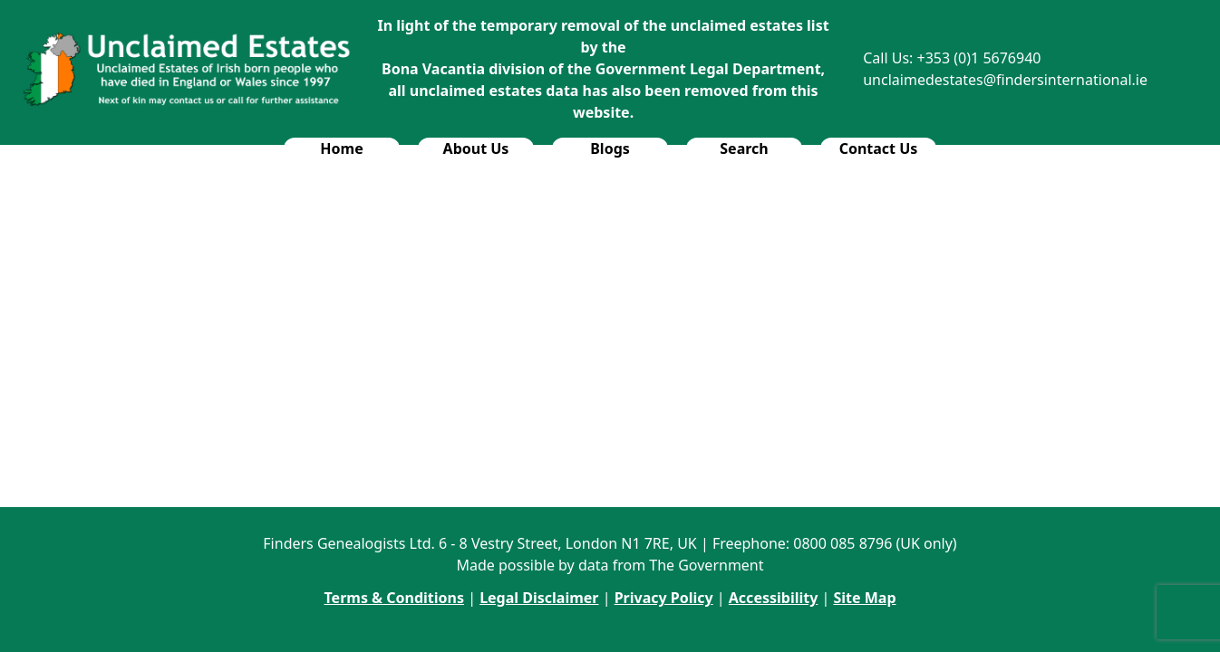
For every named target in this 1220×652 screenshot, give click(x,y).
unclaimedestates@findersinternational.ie (1005, 80)
